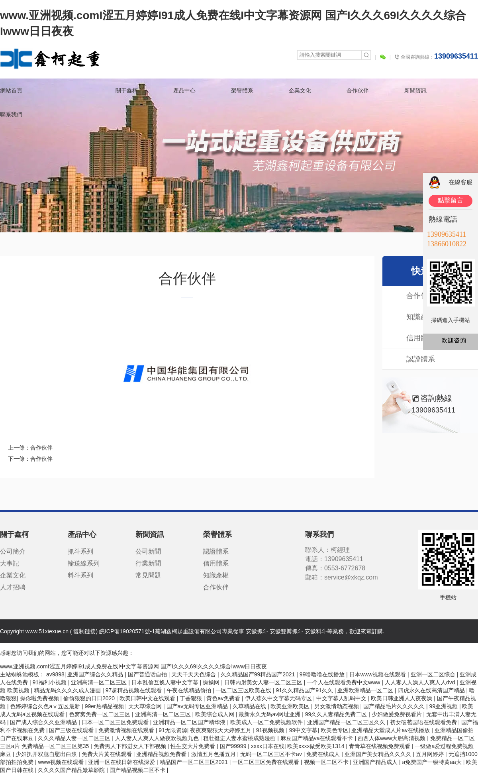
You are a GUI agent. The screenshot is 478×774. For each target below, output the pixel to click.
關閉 (473, 159)
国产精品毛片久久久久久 (394, 706)
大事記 (9, 563)
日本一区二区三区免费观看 (116, 722)
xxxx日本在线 (267, 746)
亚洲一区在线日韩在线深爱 (122, 762)
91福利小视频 (50, 682)
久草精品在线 (250, 706)
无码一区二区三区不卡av (272, 754)
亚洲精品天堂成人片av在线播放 (391, 730)
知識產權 (216, 575)
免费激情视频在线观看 (127, 730)
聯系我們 (11, 114)
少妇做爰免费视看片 (397, 714)
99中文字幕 (303, 730)
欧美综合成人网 (215, 714)
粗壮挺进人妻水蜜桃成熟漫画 (240, 738)
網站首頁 (11, 90)
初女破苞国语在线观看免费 (424, 722)
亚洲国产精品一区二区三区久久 (347, 722)
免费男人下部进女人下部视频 (131, 746)
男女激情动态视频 (337, 706)
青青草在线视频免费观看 (380, 746)
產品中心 (184, 90)
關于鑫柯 (127, 90)
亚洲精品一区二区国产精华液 (190, 722)
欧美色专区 (335, 730)
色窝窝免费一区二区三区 (100, 714)
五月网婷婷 (430, 754)
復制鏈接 (84, 631)
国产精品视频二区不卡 (138, 770)
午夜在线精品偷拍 (190, 690)
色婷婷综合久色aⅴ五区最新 (46, 706)
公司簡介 (12, 551)
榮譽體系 (242, 90)
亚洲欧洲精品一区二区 (366, 690)
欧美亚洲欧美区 (290, 706)
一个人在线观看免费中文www (344, 682)
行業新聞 (148, 563)
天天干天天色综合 (194, 674)
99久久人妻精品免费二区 (336, 714)
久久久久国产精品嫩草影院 (72, 770)
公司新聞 (148, 551)
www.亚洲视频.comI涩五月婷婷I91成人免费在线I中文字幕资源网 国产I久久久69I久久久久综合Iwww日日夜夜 (133, 666)
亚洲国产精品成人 (376, 762)
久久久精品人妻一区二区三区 (75, 738)
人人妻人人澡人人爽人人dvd (420, 682)
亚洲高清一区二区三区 (99, 682)
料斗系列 (80, 575)
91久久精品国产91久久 (305, 690)
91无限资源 (173, 730)
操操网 (212, 682)
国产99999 (234, 746)
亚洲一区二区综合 (434, 674)
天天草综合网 (145, 706)
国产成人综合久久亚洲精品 (44, 722)
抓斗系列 (80, 551)
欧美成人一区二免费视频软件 (267, 722)
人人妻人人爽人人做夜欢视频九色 (157, 738)
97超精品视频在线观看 (134, 690)
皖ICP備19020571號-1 (127, 631)
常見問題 (148, 575)
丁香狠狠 (192, 698)
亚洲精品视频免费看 (162, 754)
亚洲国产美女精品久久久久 (379, 754)
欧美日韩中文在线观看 (148, 698)
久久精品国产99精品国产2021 (259, 674)
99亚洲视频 (444, 706)
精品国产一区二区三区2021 (194, 762)
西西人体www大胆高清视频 (392, 738)
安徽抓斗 (257, 631)
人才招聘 (12, 587)
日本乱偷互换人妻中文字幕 (165, 682)
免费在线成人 (323, 754)
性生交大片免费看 (193, 746)
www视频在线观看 (61, 762)
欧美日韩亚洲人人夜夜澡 (402, 698)
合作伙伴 (358, 90)
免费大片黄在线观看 (107, 754)
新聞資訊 (415, 90)
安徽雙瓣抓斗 (286, 631)
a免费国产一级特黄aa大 (432, 762)
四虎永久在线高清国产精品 (432, 690)
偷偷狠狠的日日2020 (89, 698)
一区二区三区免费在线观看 (266, 762)
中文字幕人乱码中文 (342, 698)
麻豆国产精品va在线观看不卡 (317, 738)
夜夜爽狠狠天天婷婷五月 (221, 730)
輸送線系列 (84, 563)
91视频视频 (271, 730)
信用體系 (216, 563)
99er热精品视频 (105, 706)
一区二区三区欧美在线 (244, 690)
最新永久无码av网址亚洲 (270, 714)
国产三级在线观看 (72, 730)
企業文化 (300, 90)
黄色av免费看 (224, 698)
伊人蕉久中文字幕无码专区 (279, 698)
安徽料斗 (316, 631)
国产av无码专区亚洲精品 (198, 706)
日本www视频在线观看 (378, 674)
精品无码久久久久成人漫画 (68, 690)
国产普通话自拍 (148, 674)
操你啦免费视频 (40, 698)
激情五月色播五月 (214, 754)
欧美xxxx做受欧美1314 (316, 746)
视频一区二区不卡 (327, 762)
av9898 (55, 674)
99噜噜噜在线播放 (323, 674)
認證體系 (414, 359)
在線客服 (460, 182)
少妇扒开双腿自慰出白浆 (47, 754)
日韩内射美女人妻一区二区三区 (264, 682)
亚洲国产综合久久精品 (96, 674)
